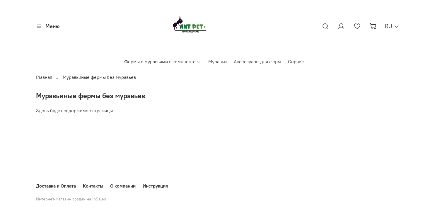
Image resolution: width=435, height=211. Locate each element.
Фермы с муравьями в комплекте (162, 61)
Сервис (296, 61)
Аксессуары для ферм (257, 61)
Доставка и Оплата (56, 186)
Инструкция (155, 186)
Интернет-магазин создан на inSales (71, 199)
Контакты (93, 186)
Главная (44, 77)
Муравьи (217, 61)
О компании (123, 186)
